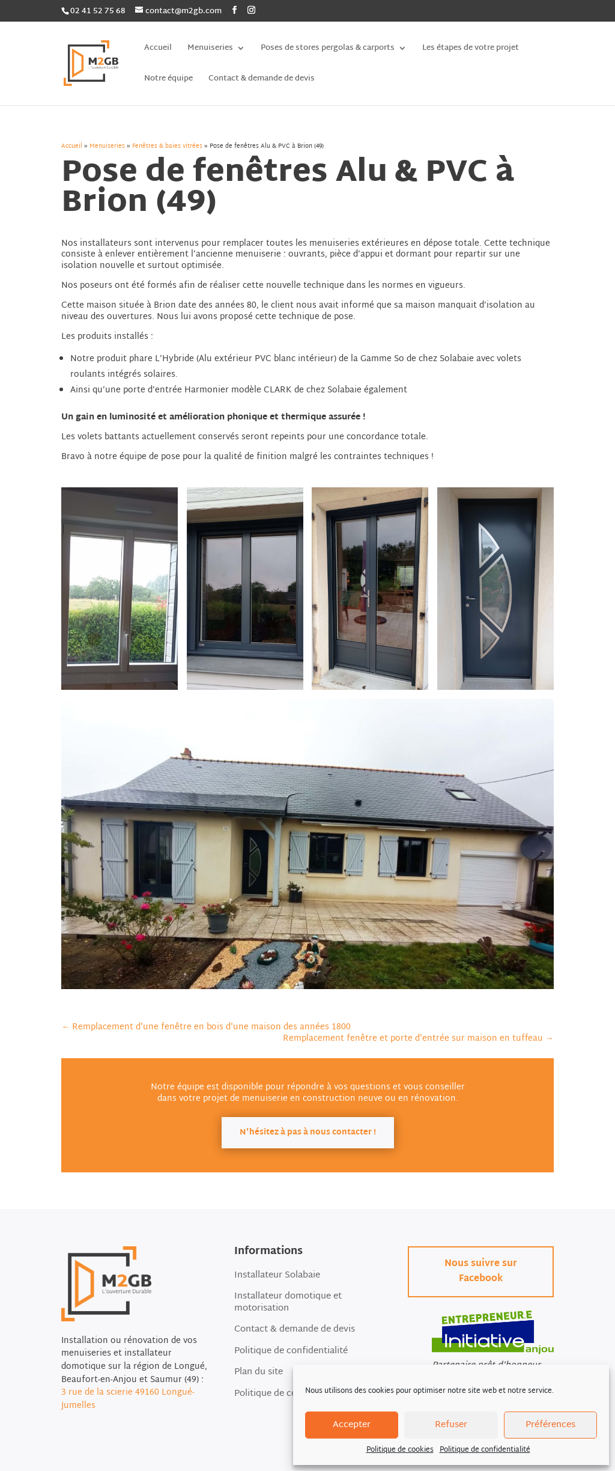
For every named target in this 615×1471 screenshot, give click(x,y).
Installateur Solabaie (277, 1277)
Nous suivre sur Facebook (480, 1272)
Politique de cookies (400, 1450)
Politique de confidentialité (485, 1450)
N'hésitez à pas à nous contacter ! (308, 1132)
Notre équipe (168, 80)
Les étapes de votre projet (470, 49)
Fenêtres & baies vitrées (167, 146)
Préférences (550, 1425)
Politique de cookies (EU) (286, 1395)
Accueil (158, 49)
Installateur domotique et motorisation (288, 1304)
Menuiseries (210, 49)
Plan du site (258, 1373)
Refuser (451, 1425)
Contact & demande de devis (261, 80)
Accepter (352, 1425)
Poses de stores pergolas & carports (328, 49)
